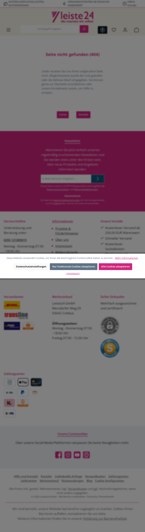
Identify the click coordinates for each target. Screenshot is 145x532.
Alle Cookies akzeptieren (115, 266)
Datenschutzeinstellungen (31, 266)
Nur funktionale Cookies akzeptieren (73, 266)
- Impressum (73, 273)
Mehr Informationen (126, 258)
